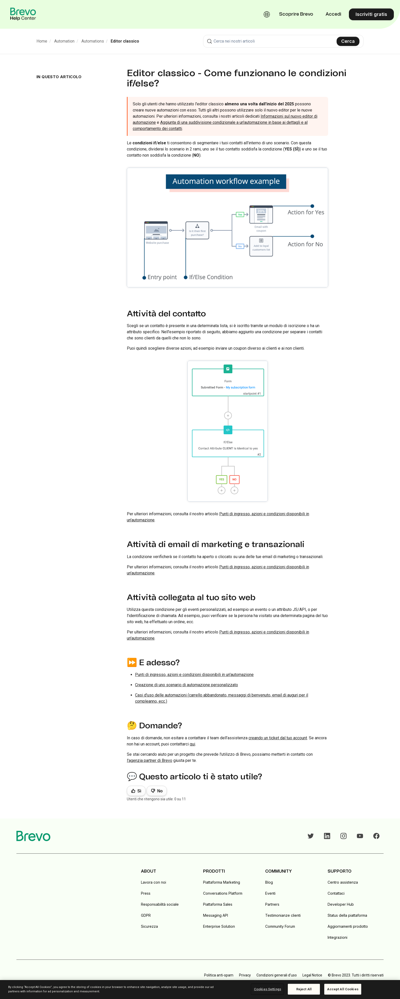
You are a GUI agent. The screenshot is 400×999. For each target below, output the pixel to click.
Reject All (304, 989)
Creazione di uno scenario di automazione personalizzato (186, 684)
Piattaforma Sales (217, 904)
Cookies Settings (267, 989)
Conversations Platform (222, 893)
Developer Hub (341, 904)
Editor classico (125, 41)
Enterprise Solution (219, 926)
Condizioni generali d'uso (276, 975)
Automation (64, 41)
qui (192, 744)
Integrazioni (337, 937)
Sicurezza (149, 926)
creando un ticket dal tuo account (278, 737)
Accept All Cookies (342, 989)
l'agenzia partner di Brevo (149, 760)
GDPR (146, 915)
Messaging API (215, 915)
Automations (92, 41)
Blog (269, 882)
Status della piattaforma (347, 915)
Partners (272, 904)
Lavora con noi (153, 882)
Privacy (245, 975)
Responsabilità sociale (160, 904)
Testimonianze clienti (283, 915)
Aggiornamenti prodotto (348, 926)
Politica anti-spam (218, 975)
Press (145, 893)
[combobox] (283, 41)
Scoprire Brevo (296, 14)
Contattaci (336, 893)
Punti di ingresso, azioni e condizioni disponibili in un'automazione (194, 674)
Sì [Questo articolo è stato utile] (139, 791)
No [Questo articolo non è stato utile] (160, 791)
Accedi (333, 14)
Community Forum (280, 926)
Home (41, 41)
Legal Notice (312, 975)
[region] (200, 989)
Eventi (270, 893)
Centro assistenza (343, 882)
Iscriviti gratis (371, 14)
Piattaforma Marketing (221, 882)
